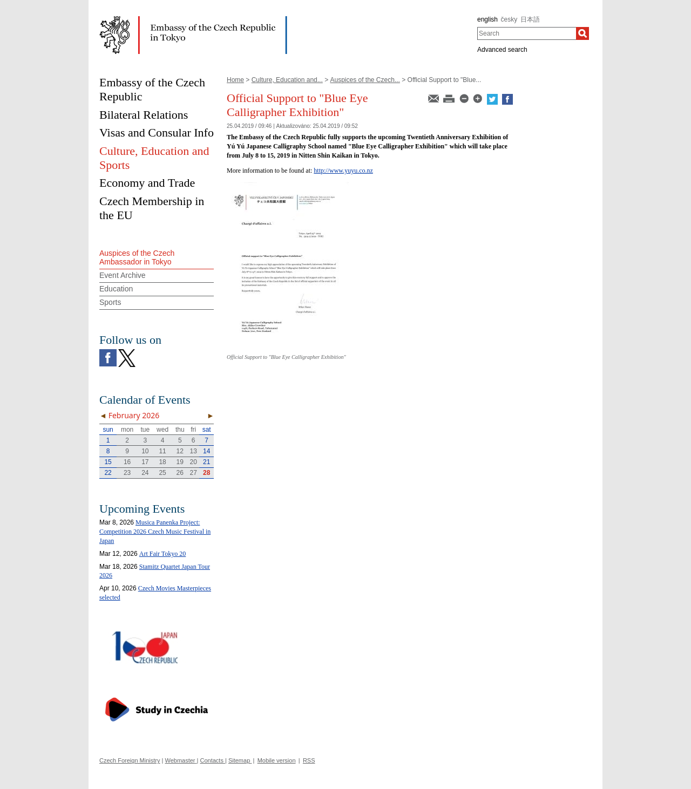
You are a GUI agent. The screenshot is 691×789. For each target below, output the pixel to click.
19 (180, 462)
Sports (110, 302)
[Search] (582, 33)
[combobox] (526, 33)
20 (193, 462)
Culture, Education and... (287, 80)
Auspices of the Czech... (364, 80)
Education (116, 288)
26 (180, 473)
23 (127, 473)
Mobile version (277, 760)
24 (144, 473)
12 (180, 451)
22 (107, 473)
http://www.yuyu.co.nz (343, 170)
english (487, 19)
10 (144, 451)
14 (206, 451)
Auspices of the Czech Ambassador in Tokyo (136, 258)
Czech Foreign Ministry (129, 760)
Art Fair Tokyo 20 (162, 553)
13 (193, 451)
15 (107, 462)
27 (193, 473)
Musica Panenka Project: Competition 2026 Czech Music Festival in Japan (155, 532)
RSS (309, 760)
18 (162, 462)
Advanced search (502, 49)
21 (206, 462)
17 (144, 462)
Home (235, 80)
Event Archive (122, 275)
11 (162, 451)
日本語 (530, 19)
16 (127, 462)
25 (162, 473)
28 (206, 473)
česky (509, 19)
